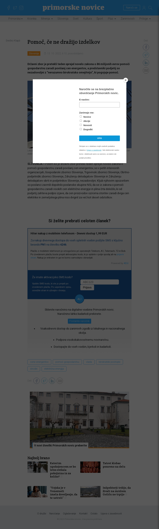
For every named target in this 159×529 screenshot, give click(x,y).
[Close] (125, 80)
